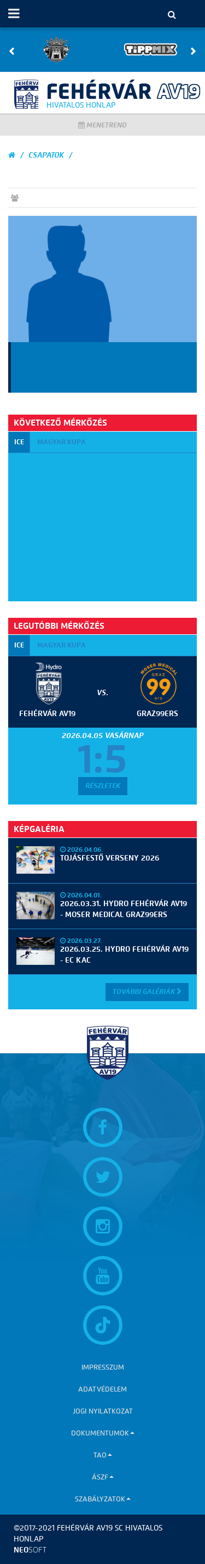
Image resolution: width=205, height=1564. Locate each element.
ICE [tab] (19, 442)
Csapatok (46, 155)
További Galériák (147, 991)
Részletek (102, 785)
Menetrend (102, 125)
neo (30, 1550)
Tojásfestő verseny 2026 (109, 858)
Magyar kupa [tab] (61, 442)
